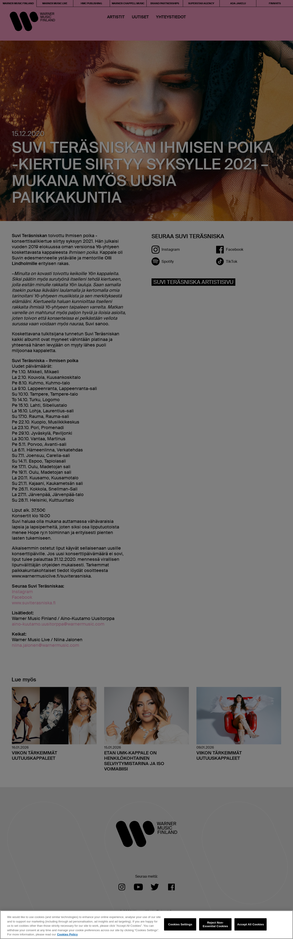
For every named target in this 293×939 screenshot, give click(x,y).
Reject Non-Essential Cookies (215, 924)
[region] (146, 924)
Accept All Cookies (250, 924)
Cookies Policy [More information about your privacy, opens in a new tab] (67, 934)
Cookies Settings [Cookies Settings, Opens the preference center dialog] (180, 924)
